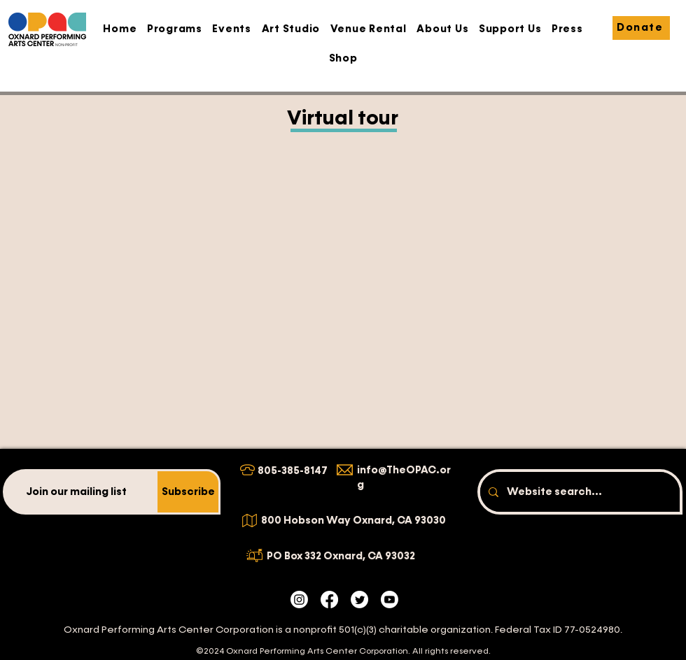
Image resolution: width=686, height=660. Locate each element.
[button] (175, 29)
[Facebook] (329, 599)
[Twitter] (359, 599)
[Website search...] (578, 492)
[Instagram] (299, 599)
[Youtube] (389, 599)
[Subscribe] (187, 492)
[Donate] (641, 28)
